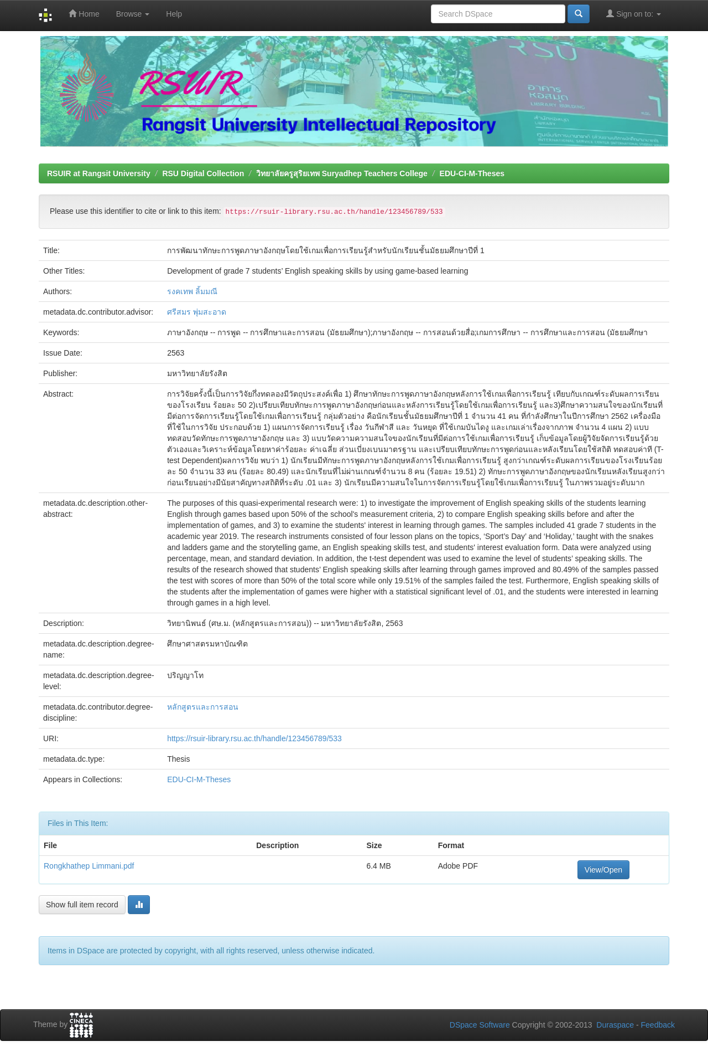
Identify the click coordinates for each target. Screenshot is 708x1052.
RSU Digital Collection (203, 173)
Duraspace (615, 1024)
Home (84, 13)
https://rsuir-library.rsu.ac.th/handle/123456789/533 (254, 738)
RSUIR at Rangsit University (98, 173)
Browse (133, 13)
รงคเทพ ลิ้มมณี (192, 291)
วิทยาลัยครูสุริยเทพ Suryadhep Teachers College (342, 173)
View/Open (603, 869)
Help (174, 13)
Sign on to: (633, 13)
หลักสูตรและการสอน (202, 706)
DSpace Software (480, 1024)
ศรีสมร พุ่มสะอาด (196, 311)
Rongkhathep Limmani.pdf (89, 865)
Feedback (658, 1024)
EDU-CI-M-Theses (472, 173)
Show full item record (82, 904)
